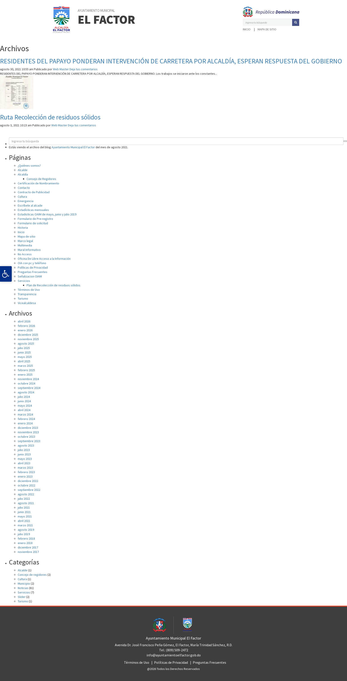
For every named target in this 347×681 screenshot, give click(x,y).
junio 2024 (24, 401)
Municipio (24, 583)
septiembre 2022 (29, 490)
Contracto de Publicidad (34, 192)
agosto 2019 (26, 530)
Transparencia (27, 294)
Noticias (23, 588)
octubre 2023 (26, 437)
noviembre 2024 (28, 379)
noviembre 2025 (28, 339)
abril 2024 (24, 410)
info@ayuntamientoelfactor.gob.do (174, 655)
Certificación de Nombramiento (38, 183)
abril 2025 (24, 361)
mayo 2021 (25, 516)
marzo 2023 (25, 468)
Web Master (61, 69)
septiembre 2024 (29, 388)
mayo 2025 (25, 357)
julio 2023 (24, 450)
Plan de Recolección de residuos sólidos (53, 285)
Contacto (24, 188)
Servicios (24, 281)
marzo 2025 (25, 366)
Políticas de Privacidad (33, 267)
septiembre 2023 (29, 441)
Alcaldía (23, 174)
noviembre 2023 (28, 432)
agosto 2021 (26, 503)
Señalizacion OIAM (30, 276)
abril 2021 (24, 521)
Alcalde (22, 170)
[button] (295, 22)
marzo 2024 (25, 414)
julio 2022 (24, 499)
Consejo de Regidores (41, 179)
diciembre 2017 (28, 547)
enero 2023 (25, 476)
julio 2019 (24, 534)
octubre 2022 (26, 485)
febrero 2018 (26, 539)
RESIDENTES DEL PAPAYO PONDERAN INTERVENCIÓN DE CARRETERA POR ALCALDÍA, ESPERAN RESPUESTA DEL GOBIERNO (171, 61)
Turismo (23, 298)
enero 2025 (25, 375)
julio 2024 (24, 397)
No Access (25, 254)
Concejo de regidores (32, 575)
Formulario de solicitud (33, 223)
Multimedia (25, 245)
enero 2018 (25, 543)
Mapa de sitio (267, 29)
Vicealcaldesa (27, 303)
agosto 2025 (26, 343)
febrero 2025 (26, 370)
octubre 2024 (26, 383)
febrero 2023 (26, 472)
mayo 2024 (25, 406)
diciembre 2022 (28, 481)
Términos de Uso (29, 290)
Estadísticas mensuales (33, 210)
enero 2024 (25, 423)
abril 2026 (24, 321)
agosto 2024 (26, 392)
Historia (23, 228)
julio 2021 (24, 507)
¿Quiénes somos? (29, 166)
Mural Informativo (29, 250)
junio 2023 (24, 454)
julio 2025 (24, 348)
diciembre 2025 (28, 335)
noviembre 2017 (28, 552)
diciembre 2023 (28, 428)
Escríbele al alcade (30, 205)
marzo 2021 (25, 525)
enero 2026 (25, 330)
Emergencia (25, 201)
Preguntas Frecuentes (32, 272)
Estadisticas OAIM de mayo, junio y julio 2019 (47, 214)
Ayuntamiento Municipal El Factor (73, 147)
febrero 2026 (26, 326)
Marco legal (25, 241)
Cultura (22, 197)
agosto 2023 (26, 445)
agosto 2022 (26, 494)
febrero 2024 (26, 419)
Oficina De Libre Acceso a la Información (44, 259)
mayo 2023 (25, 459)
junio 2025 (24, 352)
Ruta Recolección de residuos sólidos (50, 117)
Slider (21, 597)
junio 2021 (24, 512)
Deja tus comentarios (83, 69)
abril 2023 (24, 463)
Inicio (247, 29)
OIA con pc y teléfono (32, 263)
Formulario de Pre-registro (35, 219)
